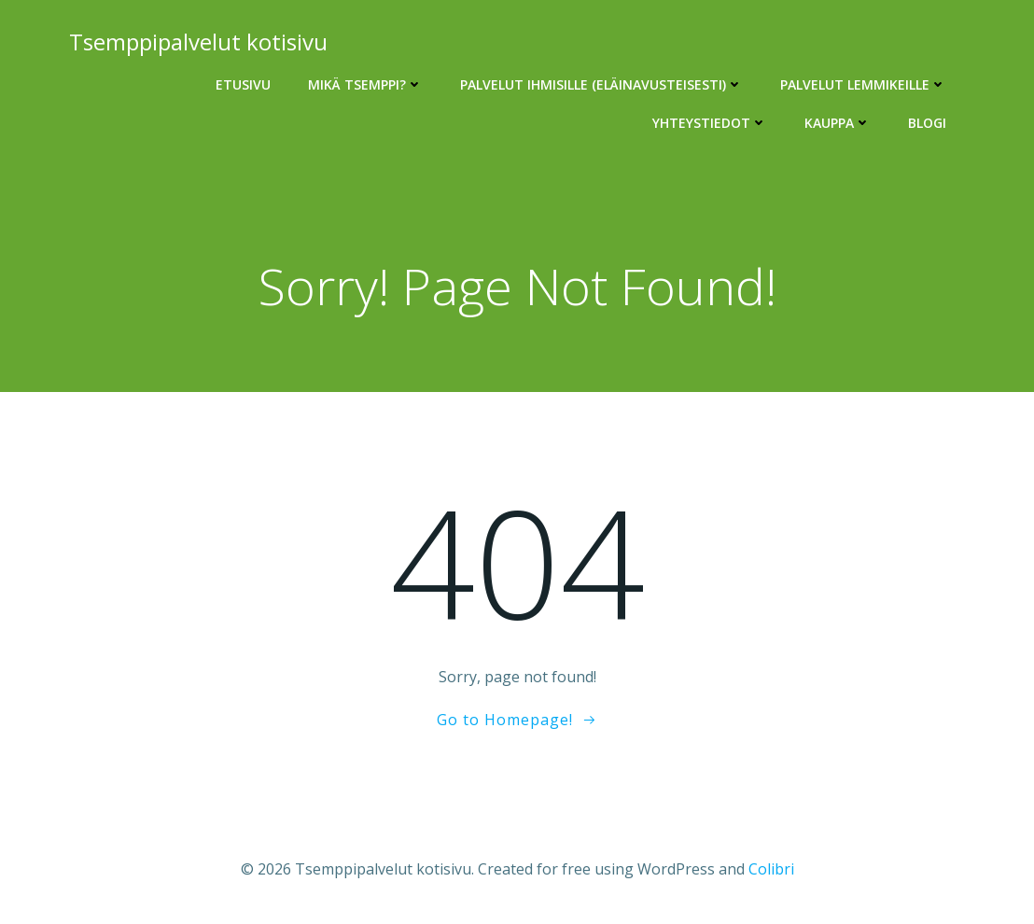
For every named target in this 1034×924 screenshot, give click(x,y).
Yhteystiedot (709, 123)
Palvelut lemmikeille (863, 84)
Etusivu (243, 84)
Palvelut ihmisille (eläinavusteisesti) (601, 84)
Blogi (927, 123)
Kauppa (837, 123)
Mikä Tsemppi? (365, 84)
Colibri (771, 869)
